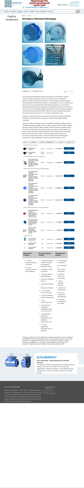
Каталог (29, 15)
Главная (23, 15)
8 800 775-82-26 (62, 5)
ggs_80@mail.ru (75, 2)
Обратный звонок (75, 3)
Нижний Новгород (75, 5)
